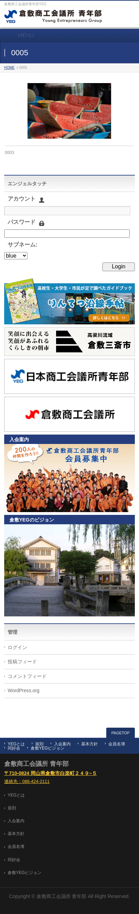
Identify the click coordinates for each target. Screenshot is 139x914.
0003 (9, 152)
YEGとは (16, 744)
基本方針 (89, 744)
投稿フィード (22, 661)
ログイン (17, 647)
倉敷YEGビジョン (47, 748)
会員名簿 (116, 744)
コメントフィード (27, 676)
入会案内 (62, 744)
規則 (39, 744)
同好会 (14, 748)
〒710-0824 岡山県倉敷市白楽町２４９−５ (50, 773)
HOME (9, 68)
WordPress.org (23, 690)
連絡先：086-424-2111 (26, 781)
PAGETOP (120, 733)
